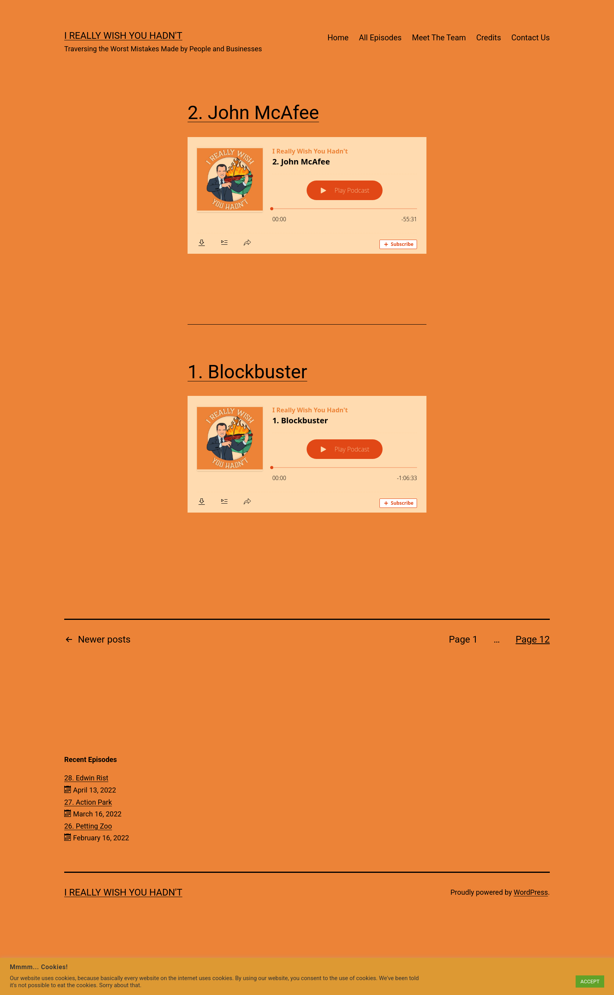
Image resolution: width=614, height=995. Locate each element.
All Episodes (380, 37)
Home (338, 37)
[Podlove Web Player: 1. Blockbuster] (307, 454)
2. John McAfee (253, 112)
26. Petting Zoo (88, 826)
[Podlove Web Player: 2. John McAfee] (307, 195)
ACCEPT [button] (590, 981)
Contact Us (530, 37)
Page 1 (463, 639)
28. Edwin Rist (86, 778)
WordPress (531, 892)
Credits (488, 37)
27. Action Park (88, 802)
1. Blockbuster (247, 372)
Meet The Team (439, 37)
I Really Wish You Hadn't (123, 35)
